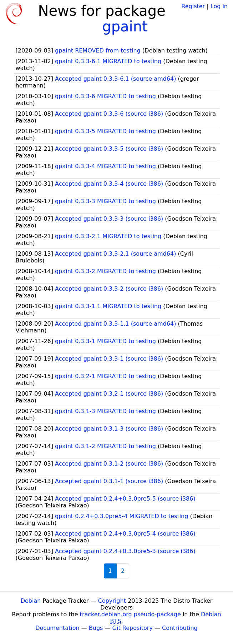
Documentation (57, 628)
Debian (31, 600)
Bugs (96, 628)
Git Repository (132, 628)
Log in (219, 6)
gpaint (124, 26)
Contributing (180, 628)
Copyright (112, 600)
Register (193, 6)
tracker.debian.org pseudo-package (130, 614)
